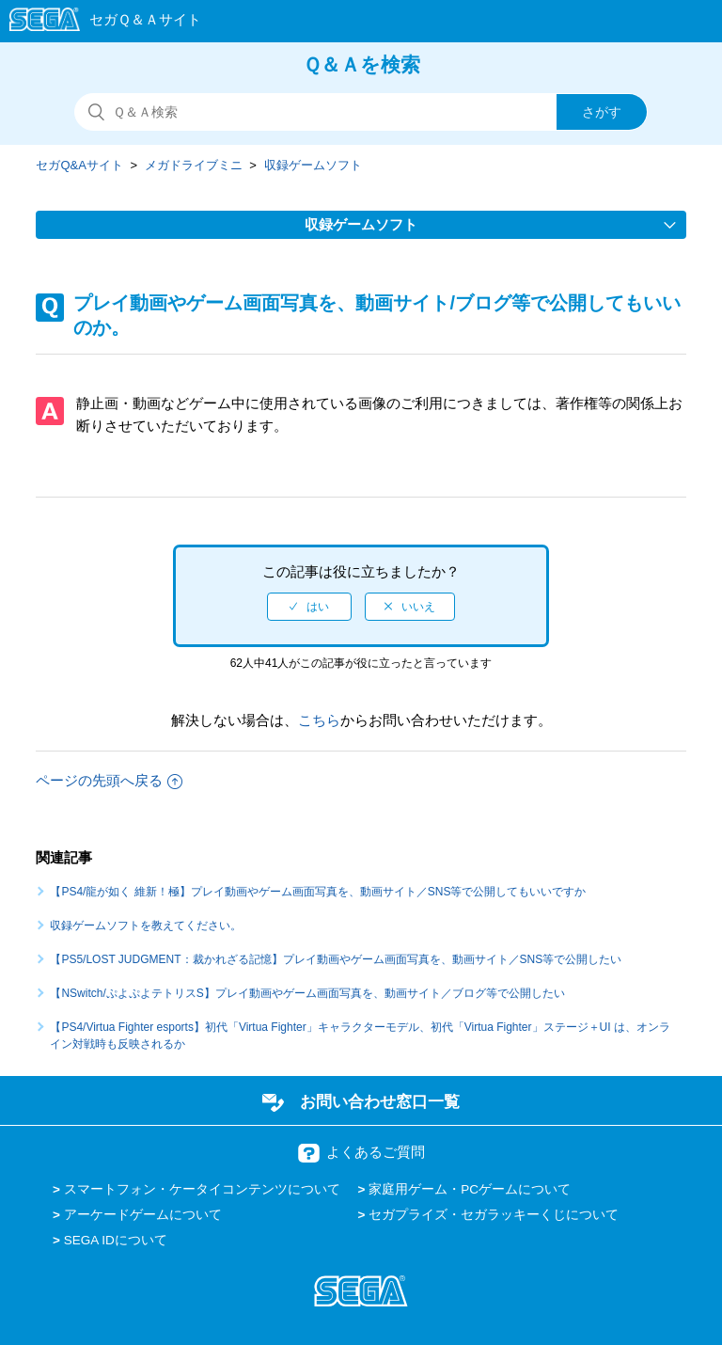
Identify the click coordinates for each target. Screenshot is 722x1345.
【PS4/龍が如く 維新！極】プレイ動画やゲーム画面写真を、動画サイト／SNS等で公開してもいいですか (318, 891)
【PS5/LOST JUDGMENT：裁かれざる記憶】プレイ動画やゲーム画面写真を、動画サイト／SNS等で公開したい (335, 959)
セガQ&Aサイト (79, 165)
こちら (319, 720)
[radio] (309, 607)
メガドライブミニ (194, 165)
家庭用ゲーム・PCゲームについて (470, 1189)
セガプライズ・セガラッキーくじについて (494, 1215)
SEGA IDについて (115, 1240)
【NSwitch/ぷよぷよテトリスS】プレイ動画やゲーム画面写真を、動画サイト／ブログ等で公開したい (307, 993)
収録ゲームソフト (313, 165)
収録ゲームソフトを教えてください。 (146, 925)
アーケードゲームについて (143, 1215)
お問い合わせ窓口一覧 (380, 1101)
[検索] (361, 112)
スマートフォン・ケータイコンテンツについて (202, 1189)
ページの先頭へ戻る (109, 780)
